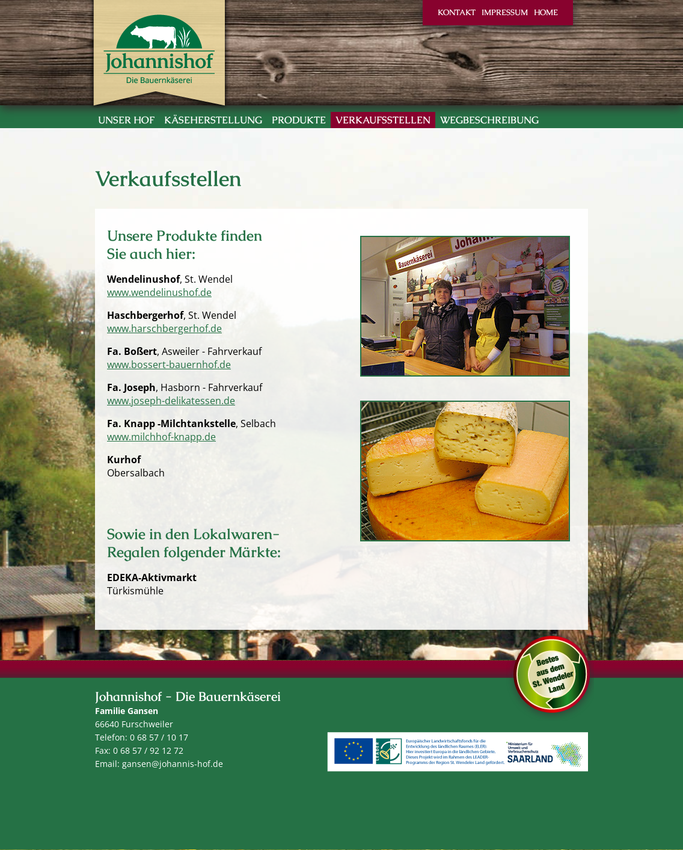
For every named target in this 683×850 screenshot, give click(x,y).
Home (546, 12)
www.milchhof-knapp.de (161, 436)
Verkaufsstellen (382, 120)
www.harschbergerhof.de (164, 328)
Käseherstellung (213, 120)
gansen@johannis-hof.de (172, 763)
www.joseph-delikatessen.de (171, 400)
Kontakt (457, 12)
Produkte (299, 120)
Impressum (505, 12)
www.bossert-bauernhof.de (169, 364)
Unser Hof (126, 120)
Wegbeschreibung (489, 120)
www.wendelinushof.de (159, 292)
